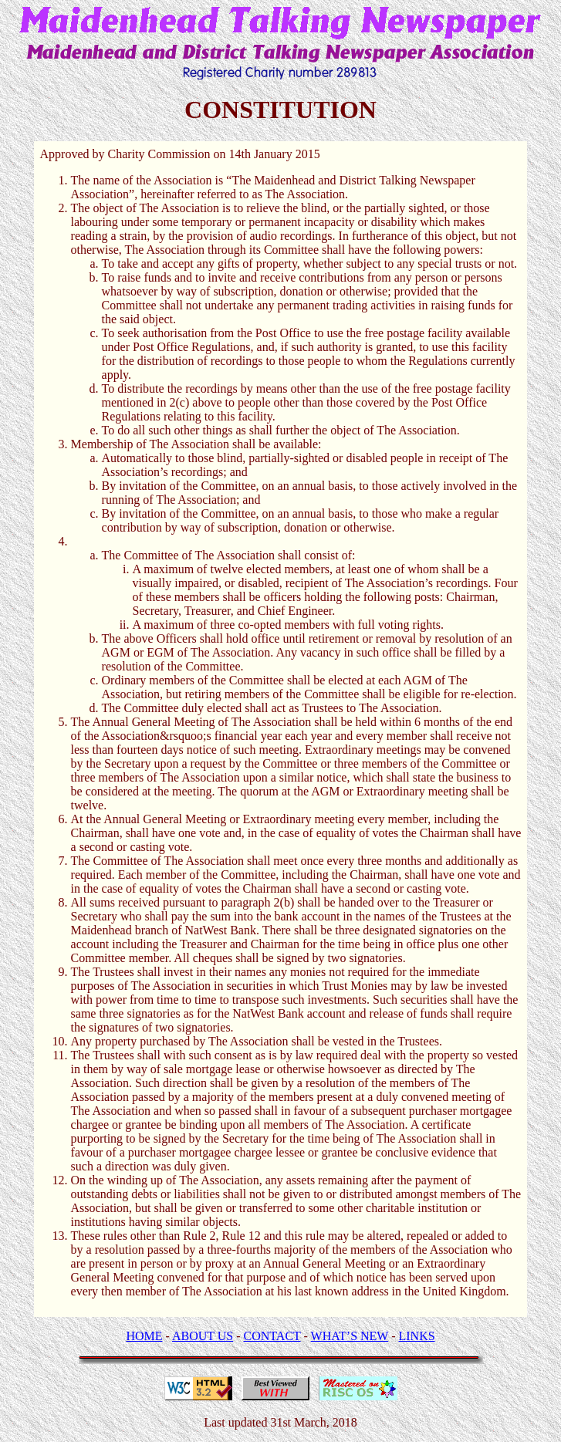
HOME (144, 1335)
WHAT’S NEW (350, 1335)
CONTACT (272, 1335)
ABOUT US (202, 1335)
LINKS (417, 1335)
